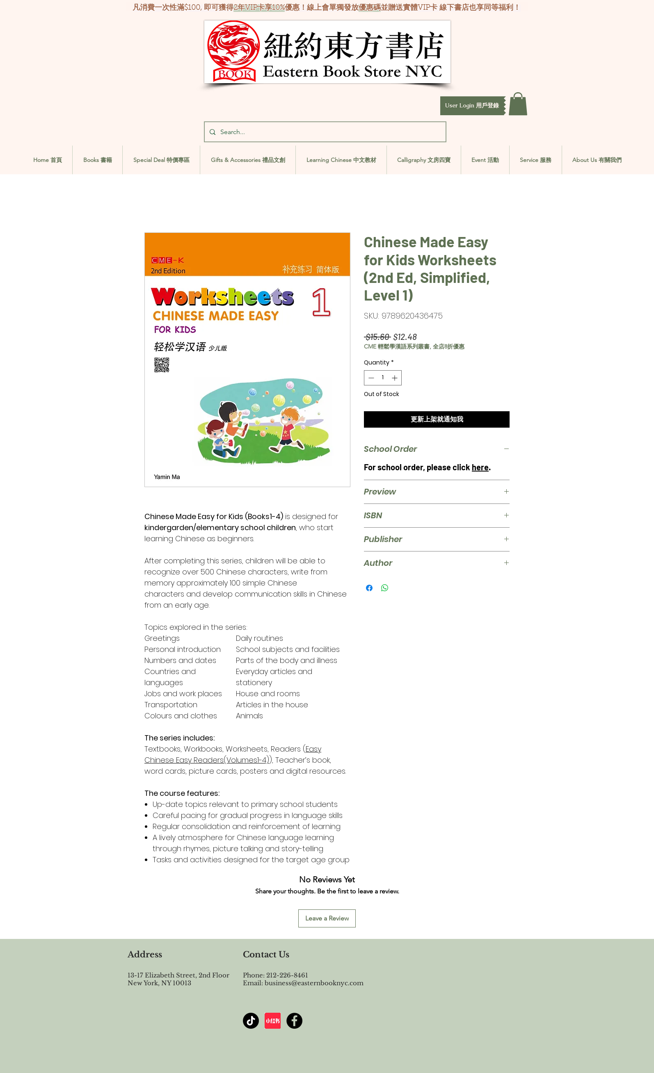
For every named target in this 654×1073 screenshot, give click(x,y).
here (480, 467)
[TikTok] (251, 1021)
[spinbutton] (382, 378)
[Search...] (324, 131)
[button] (472, 105)
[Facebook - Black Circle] (294, 1021)
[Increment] (395, 378)
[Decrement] (370, 378)
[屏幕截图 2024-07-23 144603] (273, 1021)
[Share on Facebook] (369, 588)
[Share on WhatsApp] (385, 588)
